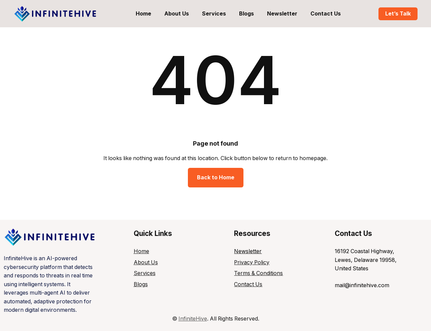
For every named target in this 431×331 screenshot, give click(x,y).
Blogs (141, 284)
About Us (146, 262)
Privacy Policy (251, 262)
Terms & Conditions (258, 273)
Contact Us (248, 284)
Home (141, 251)
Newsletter (248, 251)
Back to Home (215, 177)
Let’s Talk (398, 13)
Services (145, 273)
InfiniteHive (192, 318)
